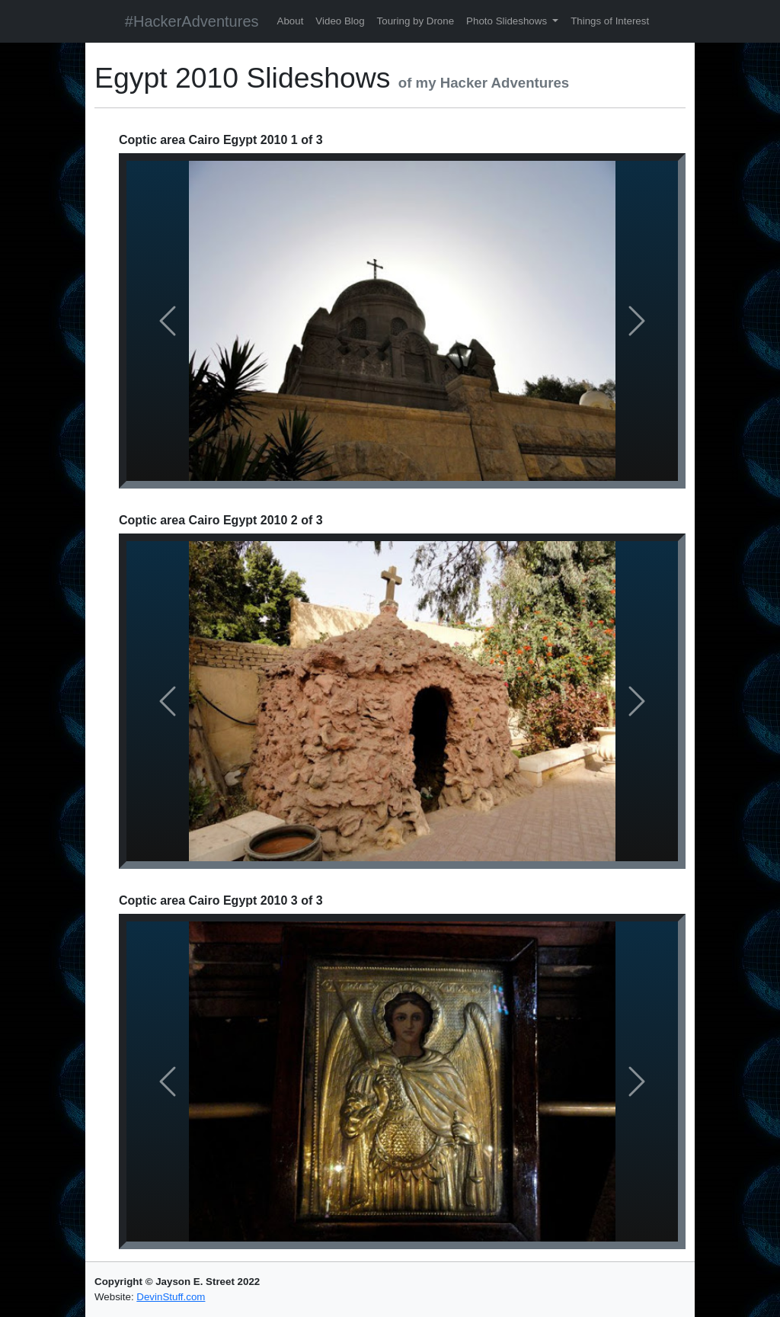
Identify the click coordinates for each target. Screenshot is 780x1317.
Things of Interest (610, 21)
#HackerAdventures (192, 21)
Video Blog (339, 21)
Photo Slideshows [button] (508, 21)
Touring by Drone (416, 21)
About (290, 21)
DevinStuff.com (170, 1297)
